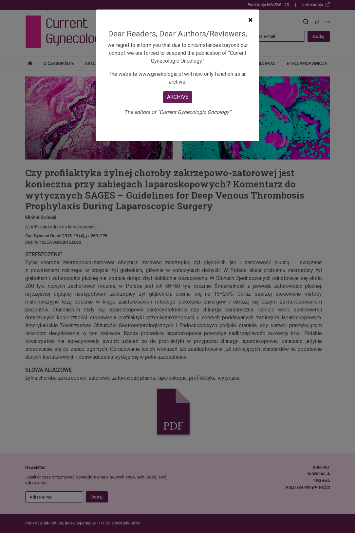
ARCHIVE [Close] (177, 97)
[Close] (250, 20)
